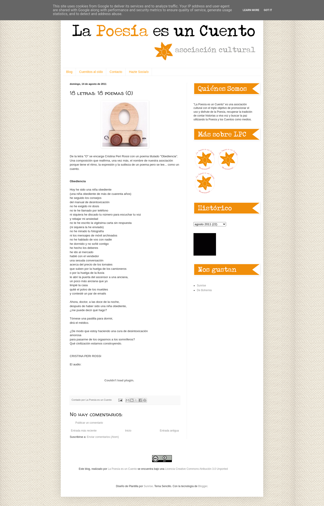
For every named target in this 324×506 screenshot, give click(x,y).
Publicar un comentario (89, 422)
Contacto (116, 72)
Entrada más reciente (84, 430)
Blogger (202, 486)
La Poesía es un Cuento (122, 468)
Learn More (251, 10)
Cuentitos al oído (91, 72)
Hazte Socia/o (138, 72)
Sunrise (201, 285)
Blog (69, 72)
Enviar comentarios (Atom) (103, 437)
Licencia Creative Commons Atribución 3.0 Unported (196, 468)
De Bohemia (204, 290)
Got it (268, 10)
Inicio (128, 430)
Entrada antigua (169, 430)
